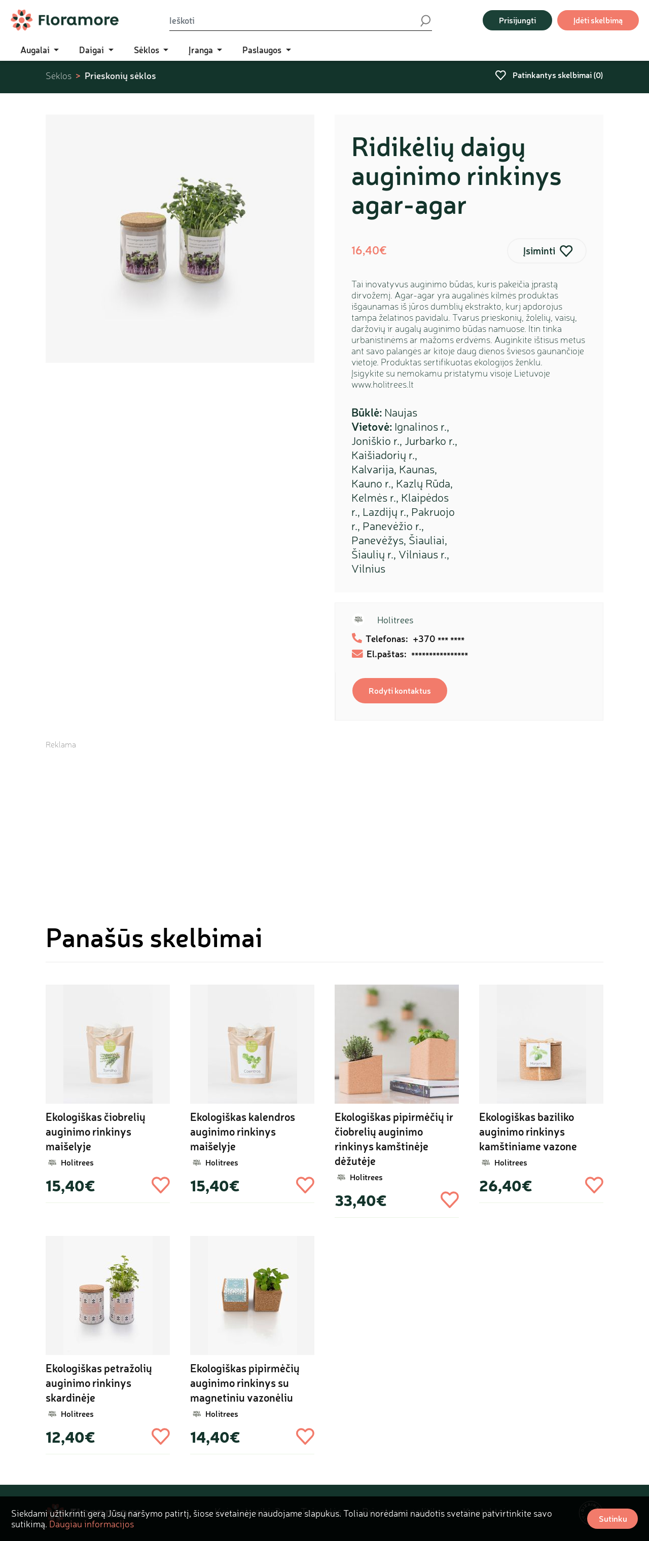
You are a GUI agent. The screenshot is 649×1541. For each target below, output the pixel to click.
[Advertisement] (324, 821)
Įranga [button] (202, 49)
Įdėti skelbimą (598, 20)
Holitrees (395, 619)
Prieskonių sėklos (120, 75)
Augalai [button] (36, 49)
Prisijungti (517, 20)
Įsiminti (539, 250)
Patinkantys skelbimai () (549, 74)
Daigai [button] (92, 49)
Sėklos (58, 75)
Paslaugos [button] (262, 49)
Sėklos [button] (147, 49)
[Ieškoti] (294, 20)
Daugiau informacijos (91, 1523)
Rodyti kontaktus (400, 690)
